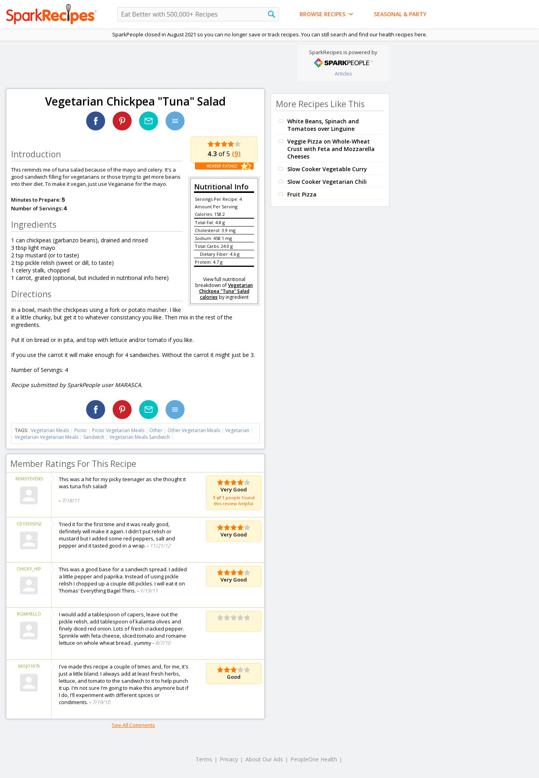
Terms (204, 759)
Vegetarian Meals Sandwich (139, 437)
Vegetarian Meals (50, 430)
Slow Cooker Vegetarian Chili (327, 181)
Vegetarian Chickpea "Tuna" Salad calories (226, 291)
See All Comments (133, 725)
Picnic (80, 430)
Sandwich (93, 437)
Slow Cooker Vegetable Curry (327, 169)
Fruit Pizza (302, 194)
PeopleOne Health (313, 759)
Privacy (229, 759)
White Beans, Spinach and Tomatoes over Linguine (323, 124)
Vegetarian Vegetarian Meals (46, 437)
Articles (343, 73)
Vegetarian (237, 430)
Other (155, 430)
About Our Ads (264, 759)
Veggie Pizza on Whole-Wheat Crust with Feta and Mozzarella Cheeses (331, 149)
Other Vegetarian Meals (194, 430)
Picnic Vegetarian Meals (118, 430)
